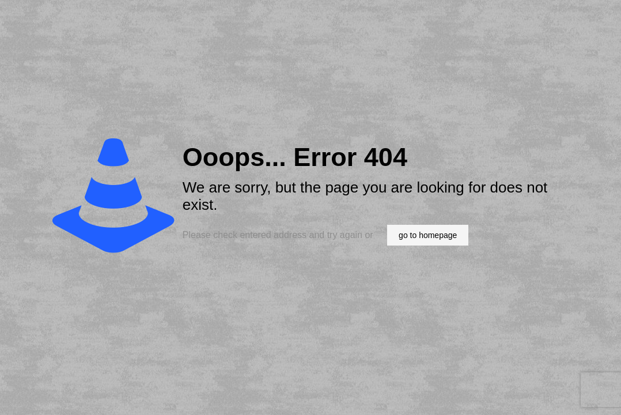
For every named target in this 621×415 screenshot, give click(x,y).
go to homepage (428, 235)
